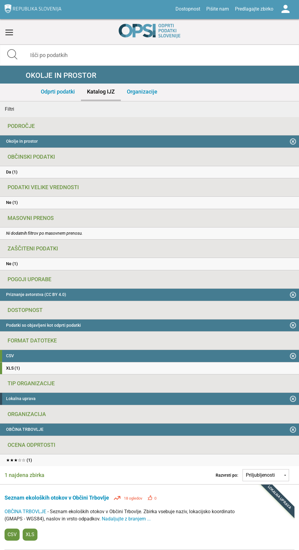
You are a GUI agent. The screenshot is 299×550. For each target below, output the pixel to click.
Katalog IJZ (101, 91)
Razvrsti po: (227, 475)
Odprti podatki (58, 91)
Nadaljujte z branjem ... (126, 519)
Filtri (9, 109)
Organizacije (142, 91)
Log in (285, 9)
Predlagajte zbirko (254, 9)
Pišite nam (217, 9)
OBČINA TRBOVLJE (26, 511)
